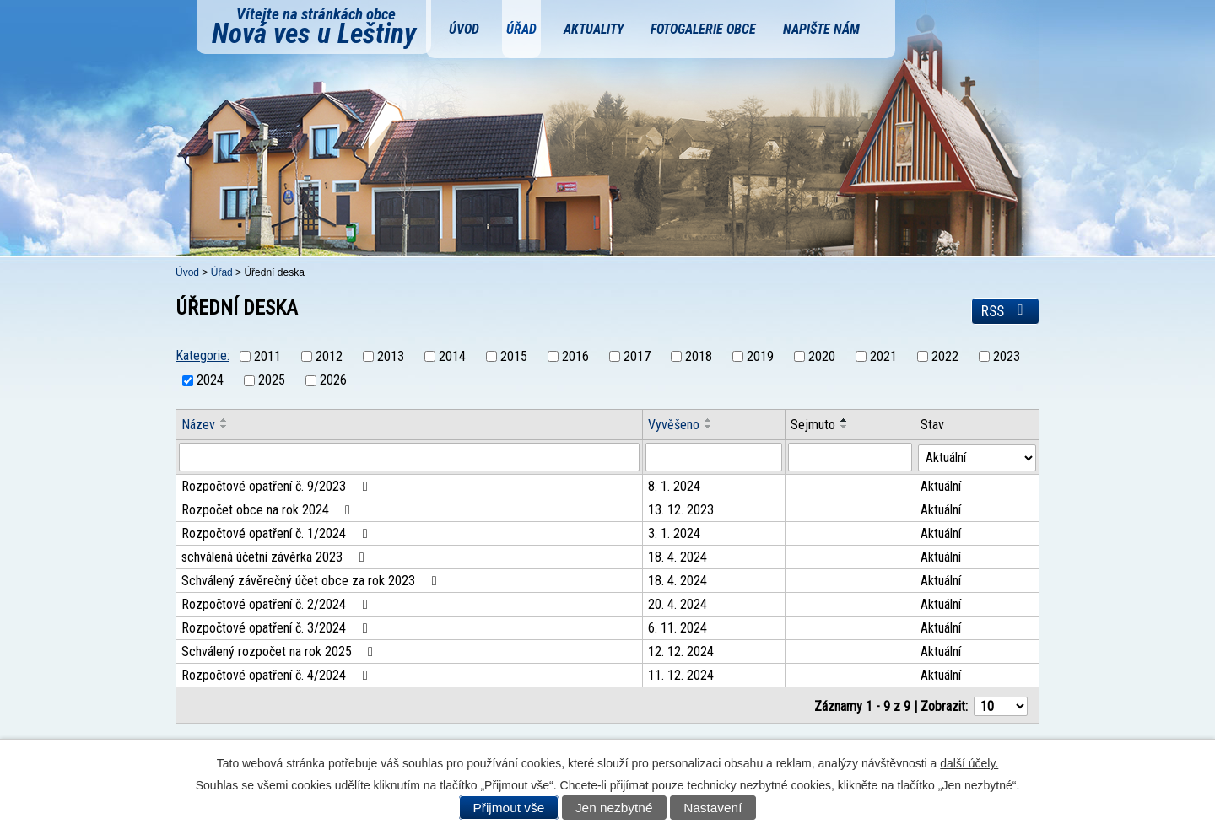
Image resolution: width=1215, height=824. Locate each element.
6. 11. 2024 (678, 628)
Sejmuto (813, 425)
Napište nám (821, 29)
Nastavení (712, 807)
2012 (329, 356)
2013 (390, 356)
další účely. (969, 763)
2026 (333, 381)
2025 (271, 381)
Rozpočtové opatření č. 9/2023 (277, 486)
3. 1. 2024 (675, 533)
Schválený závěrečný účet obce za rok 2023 (311, 581)
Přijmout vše (509, 807)
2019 (760, 356)
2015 (513, 356)
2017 (637, 356)
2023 (1006, 356)
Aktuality (594, 29)
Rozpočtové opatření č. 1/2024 (277, 533)
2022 (945, 356)
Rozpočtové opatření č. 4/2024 (277, 675)
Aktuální (941, 486)
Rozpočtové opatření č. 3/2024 (277, 628)
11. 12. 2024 (682, 675)
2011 (267, 356)
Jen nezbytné (614, 807)
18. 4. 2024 (678, 557)
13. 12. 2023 (682, 510)
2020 (821, 356)
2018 (698, 356)
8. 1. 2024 (675, 486)
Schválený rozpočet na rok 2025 (280, 652)
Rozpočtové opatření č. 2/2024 (277, 604)
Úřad (521, 29)
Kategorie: (203, 355)
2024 (210, 381)
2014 (452, 356)
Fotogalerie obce (703, 29)
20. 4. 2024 (678, 604)
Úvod (464, 29)
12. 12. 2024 (682, 652)
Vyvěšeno (674, 425)
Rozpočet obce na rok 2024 (268, 510)
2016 (575, 356)
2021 (883, 356)
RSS (1005, 311)
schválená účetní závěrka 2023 (275, 557)
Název (198, 425)
